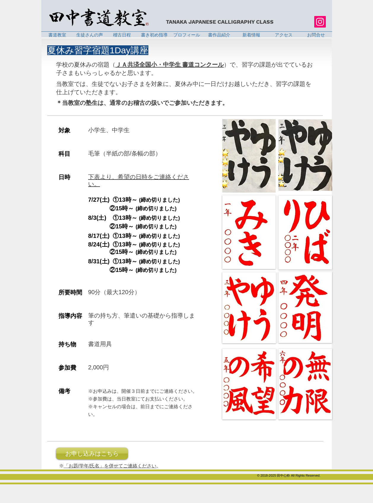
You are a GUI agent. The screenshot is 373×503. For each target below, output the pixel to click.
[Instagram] (320, 22)
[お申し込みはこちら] (92, 453)
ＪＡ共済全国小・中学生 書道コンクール (169, 64)
